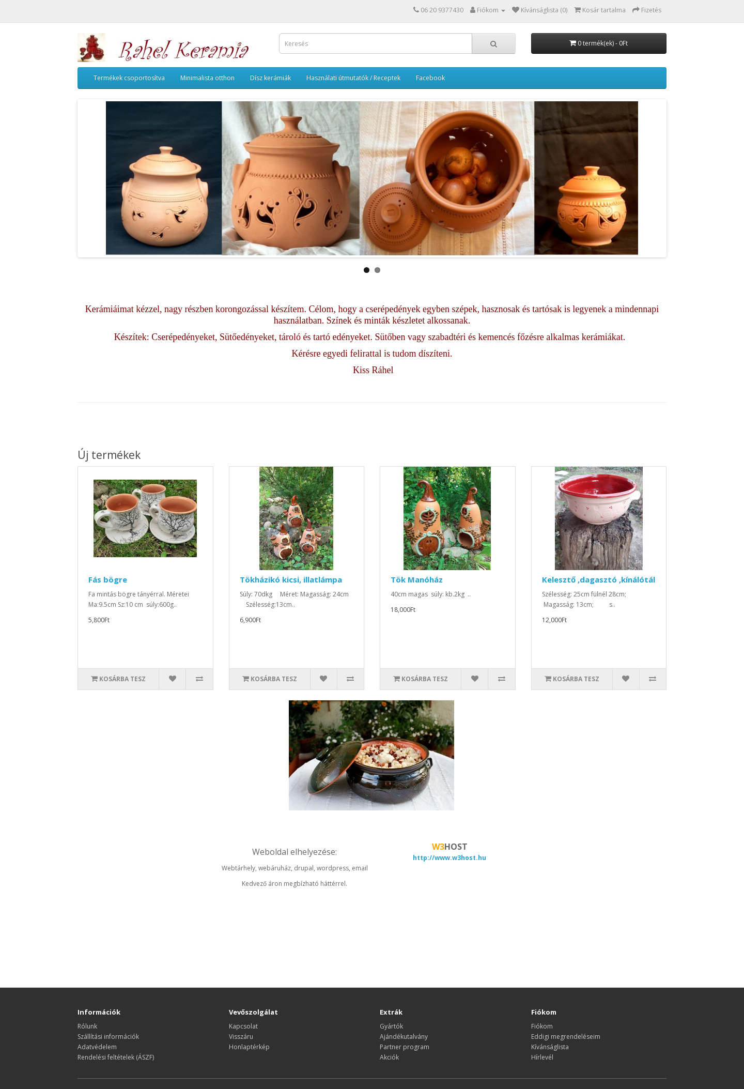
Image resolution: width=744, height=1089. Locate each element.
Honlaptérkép (249, 1046)
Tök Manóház (417, 579)
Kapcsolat (243, 1026)
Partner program (404, 1046)
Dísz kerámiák (270, 77)
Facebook (430, 77)
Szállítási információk (108, 1036)
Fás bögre (107, 579)
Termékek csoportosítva (129, 77)
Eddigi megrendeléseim (565, 1036)
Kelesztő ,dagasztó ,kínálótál (598, 579)
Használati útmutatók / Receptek (353, 77)
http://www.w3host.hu (449, 857)
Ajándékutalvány (404, 1036)
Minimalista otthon (207, 77)
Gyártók (391, 1026)
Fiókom (542, 1026)
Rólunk (87, 1026)
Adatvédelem (97, 1046)
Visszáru (241, 1036)
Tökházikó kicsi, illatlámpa (291, 579)
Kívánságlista (550, 1046)
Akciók (389, 1057)
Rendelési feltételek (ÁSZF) (116, 1057)
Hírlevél (542, 1057)
